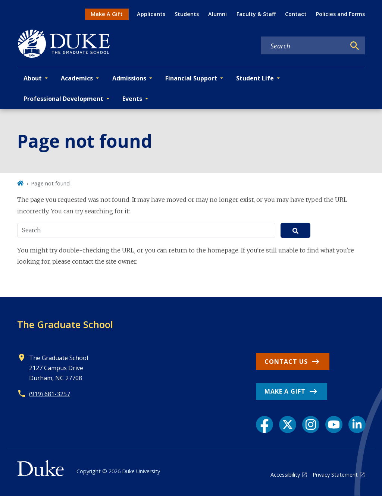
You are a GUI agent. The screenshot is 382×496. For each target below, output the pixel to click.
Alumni (217, 14)
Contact (296, 14)
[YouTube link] (333, 424)
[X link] (287, 424)
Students (187, 14)
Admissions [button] (129, 78)
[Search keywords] (303, 45)
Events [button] (132, 99)
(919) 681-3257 (49, 394)
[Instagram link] (310, 424)
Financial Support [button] (191, 78)
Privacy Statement (335, 474)
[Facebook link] (264, 424)
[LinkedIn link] (357, 424)
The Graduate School (65, 324)
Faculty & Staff (256, 14)
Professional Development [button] (63, 99)
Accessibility (285, 474)
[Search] (354, 46)
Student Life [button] (255, 78)
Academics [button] (77, 78)
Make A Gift (107, 14)
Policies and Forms (340, 14)
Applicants (151, 14)
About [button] (33, 78)
